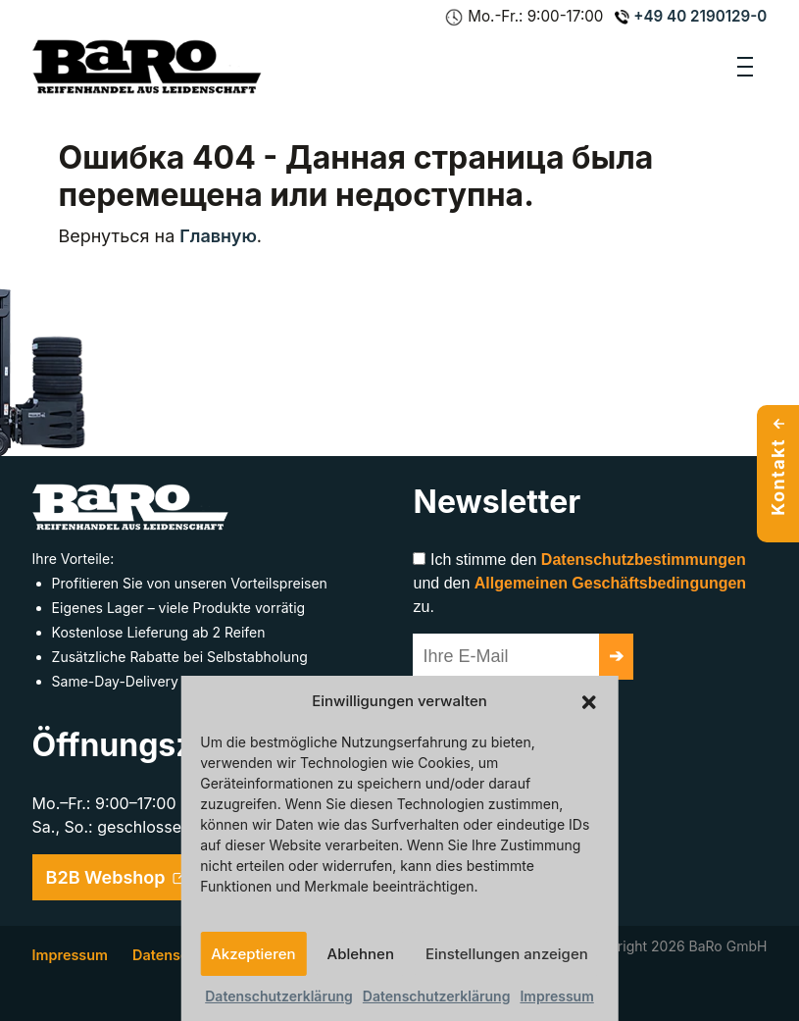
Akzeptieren (253, 953)
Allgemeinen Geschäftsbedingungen (610, 583)
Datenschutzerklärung (279, 996)
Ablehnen (360, 953)
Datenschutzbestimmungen (643, 559)
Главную (218, 236)
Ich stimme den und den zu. (579, 583)
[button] (589, 701)
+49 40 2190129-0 (691, 16)
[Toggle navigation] (745, 66)
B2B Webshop (117, 877)
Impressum (556, 996)
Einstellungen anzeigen (506, 953)
